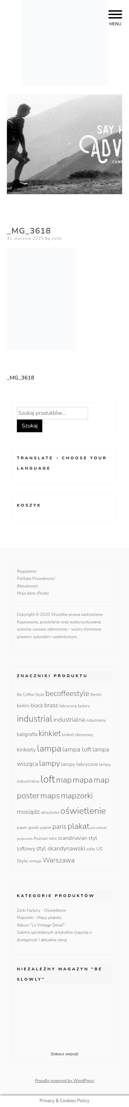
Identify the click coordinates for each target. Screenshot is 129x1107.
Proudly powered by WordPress (64, 1080)
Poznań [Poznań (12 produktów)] (41, 838)
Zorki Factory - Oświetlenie (41, 910)
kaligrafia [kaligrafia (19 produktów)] (27, 734)
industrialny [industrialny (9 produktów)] (96, 720)
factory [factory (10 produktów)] (84, 706)
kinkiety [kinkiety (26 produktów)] (26, 750)
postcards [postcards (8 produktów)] (25, 838)
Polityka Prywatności (36, 578)
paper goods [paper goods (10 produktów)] (28, 827)
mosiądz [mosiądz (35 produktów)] (28, 812)
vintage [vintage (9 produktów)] (35, 861)
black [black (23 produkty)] (37, 705)
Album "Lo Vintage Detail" (41, 925)
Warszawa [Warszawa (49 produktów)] (59, 860)
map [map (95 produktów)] (64, 779)
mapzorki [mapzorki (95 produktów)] (77, 795)
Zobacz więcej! (64, 1054)
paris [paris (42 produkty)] (59, 826)
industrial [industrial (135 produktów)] (34, 719)
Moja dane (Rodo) (33, 593)
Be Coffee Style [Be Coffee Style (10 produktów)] (30, 694)
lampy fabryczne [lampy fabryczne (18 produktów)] (79, 764)
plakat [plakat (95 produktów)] (78, 826)
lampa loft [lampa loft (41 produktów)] (76, 749)
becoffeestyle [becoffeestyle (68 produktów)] (67, 693)
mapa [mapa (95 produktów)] (83, 779)
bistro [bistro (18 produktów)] (23, 705)
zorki (57, 238)
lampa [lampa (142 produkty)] (49, 749)
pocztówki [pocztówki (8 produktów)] (98, 827)
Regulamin (26, 571)
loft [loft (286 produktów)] (47, 779)
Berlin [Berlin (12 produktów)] (96, 694)
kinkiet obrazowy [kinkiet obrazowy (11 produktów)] (77, 734)
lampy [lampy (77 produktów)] (49, 763)
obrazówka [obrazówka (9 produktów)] (50, 812)
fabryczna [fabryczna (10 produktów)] (67, 706)
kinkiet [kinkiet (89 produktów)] (50, 733)
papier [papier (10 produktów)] (46, 827)
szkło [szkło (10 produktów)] (90, 849)
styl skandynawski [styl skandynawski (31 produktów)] (60, 848)
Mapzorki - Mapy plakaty (39, 917)
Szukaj (29, 426)
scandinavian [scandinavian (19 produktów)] (72, 838)
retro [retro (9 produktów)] (53, 838)
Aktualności (27, 586)
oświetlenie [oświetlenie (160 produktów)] (83, 811)
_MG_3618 (20, 378)
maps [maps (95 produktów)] (50, 795)
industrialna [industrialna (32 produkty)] (69, 720)
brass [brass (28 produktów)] (51, 705)
